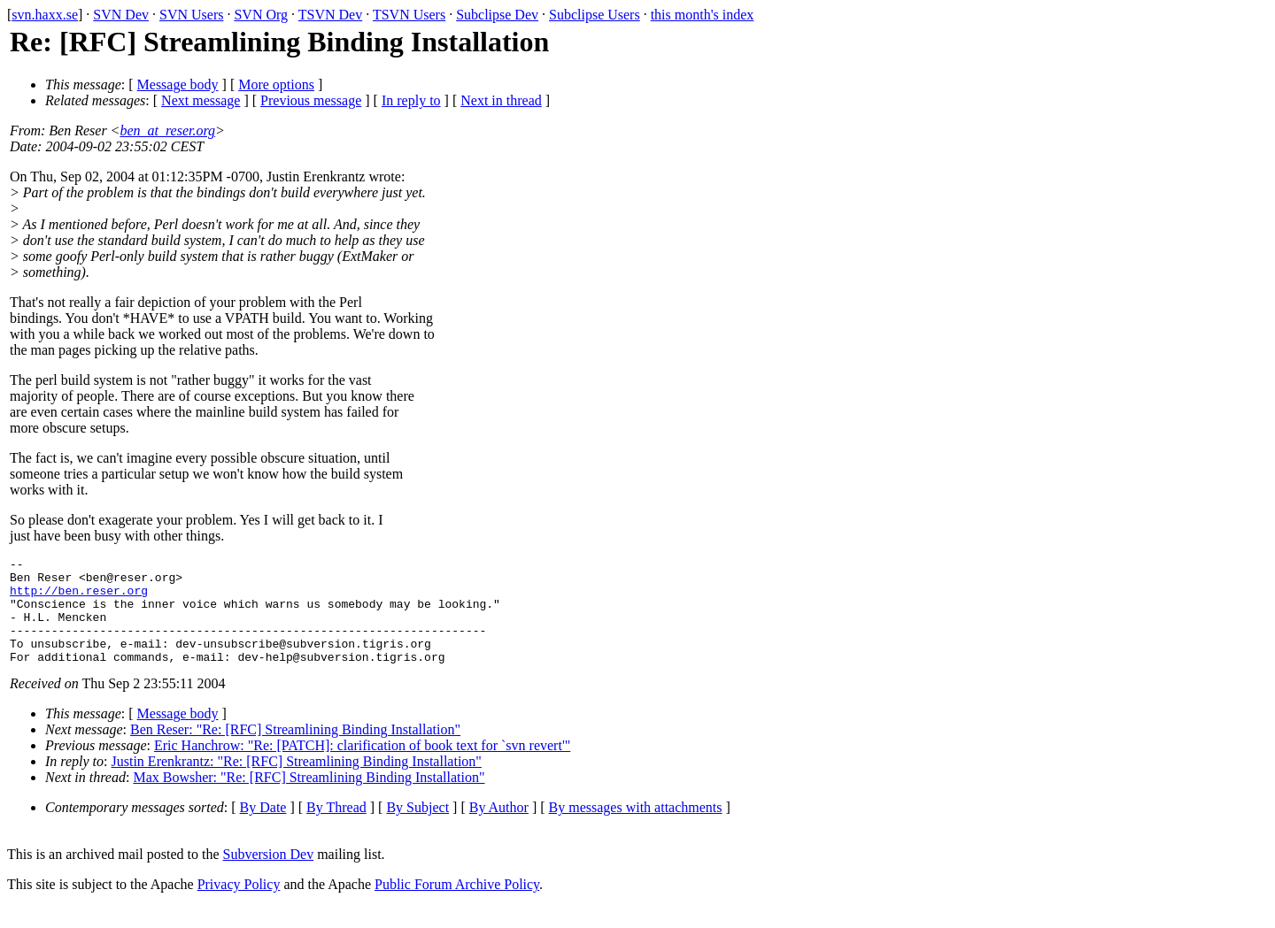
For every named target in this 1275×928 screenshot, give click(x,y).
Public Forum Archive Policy (457, 905)
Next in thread (501, 100)
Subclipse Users (594, 14)
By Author (499, 828)
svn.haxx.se (45, 14)
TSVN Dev (330, 14)
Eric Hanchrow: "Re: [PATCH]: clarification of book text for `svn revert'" (362, 766)
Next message (200, 100)
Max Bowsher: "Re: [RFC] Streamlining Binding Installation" (308, 798)
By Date (263, 828)
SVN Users (191, 14)
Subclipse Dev (497, 14)
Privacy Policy (239, 905)
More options (276, 84)
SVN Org (261, 14)
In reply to (411, 100)
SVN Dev (121, 14)
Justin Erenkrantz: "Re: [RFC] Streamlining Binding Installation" (297, 782)
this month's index (702, 14)
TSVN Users (409, 14)
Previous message (310, 100)
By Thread (336, 828)
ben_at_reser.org (167, 130)
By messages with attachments (635, 828)
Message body (178, 84)
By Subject (417, 828)
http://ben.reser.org (79, 598)
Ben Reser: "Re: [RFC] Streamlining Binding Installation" (295, 750)
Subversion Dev (268, 875)
